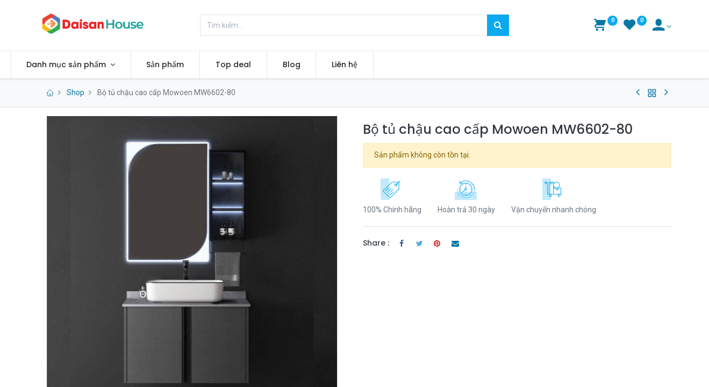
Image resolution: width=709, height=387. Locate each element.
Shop (75, 92)
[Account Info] (662, 26)
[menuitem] (192, 65)
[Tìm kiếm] (498, 25)
